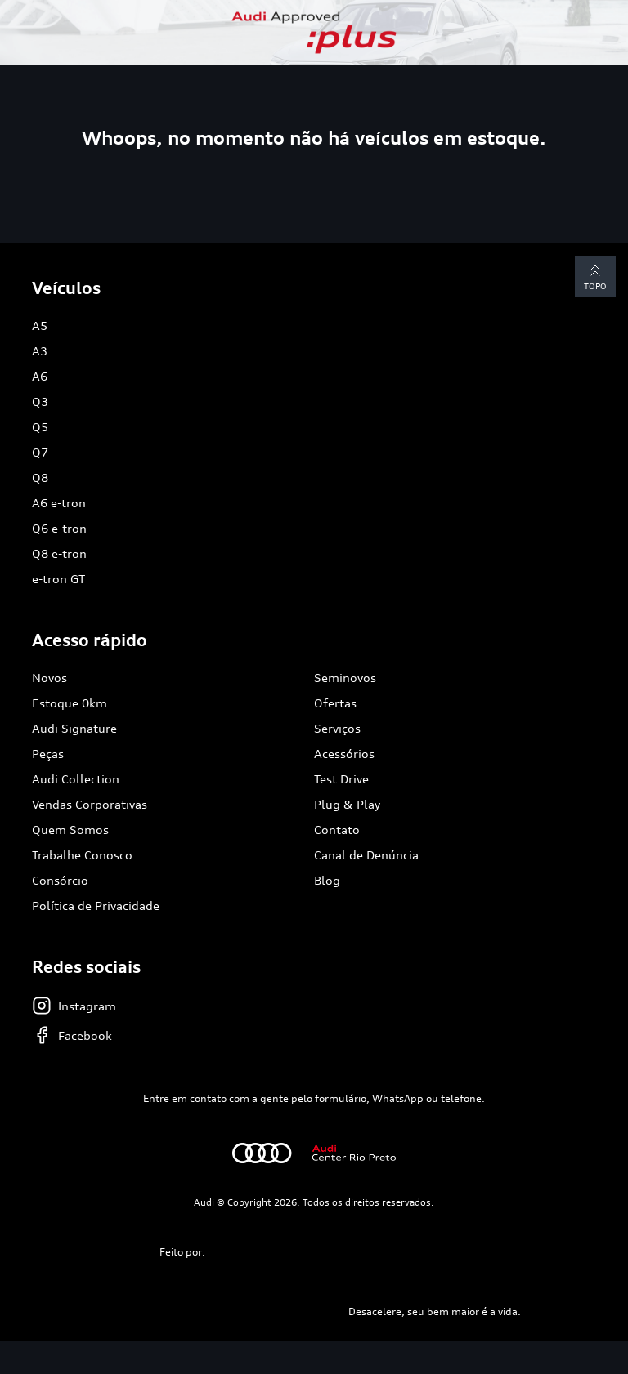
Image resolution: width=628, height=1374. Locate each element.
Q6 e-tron (59, 528)
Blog (327, 880)
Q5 (40, 427)
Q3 (40, 401)
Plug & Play (347, 804)
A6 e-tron (59, 503)
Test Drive (341, 779)
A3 (39, 351)
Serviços (337, 728)
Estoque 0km (69, 703)
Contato (337, 829)
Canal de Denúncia (366, 855)
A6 (39, 376)
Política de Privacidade (95, 905)
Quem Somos (70, 829)
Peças (48, 754)
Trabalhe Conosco (82, 855)
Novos (49, 678)
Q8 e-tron (59, 553)
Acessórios (344, 754)
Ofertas (335, 703)
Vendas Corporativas (89, 804)
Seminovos (345, 678)
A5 (39, 325)
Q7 (40, 452)
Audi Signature (74, 728)
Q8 (40, 477)
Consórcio (60, 880)
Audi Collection (75, 779)
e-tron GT (58, 579)
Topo (595, 276)
